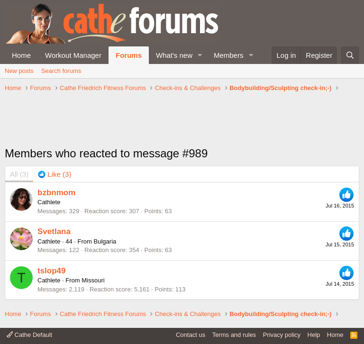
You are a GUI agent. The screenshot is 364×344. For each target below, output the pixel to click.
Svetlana (54, 231)
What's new (174, 55)
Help (314, 334)
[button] (200, 55)
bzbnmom (56, 192)
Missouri (93, 280)
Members (229, 55)
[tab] (54, 174)
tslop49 (51, 270)
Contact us (190, 334)
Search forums (61, 70)
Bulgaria (105, 241)
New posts (19, 70)
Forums (129, 55)
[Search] (350, 55)
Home (21, 55)
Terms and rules (234, 334)
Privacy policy (281, 334)
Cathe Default (29, 334)
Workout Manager (73, 55)
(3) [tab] (19, 174)
